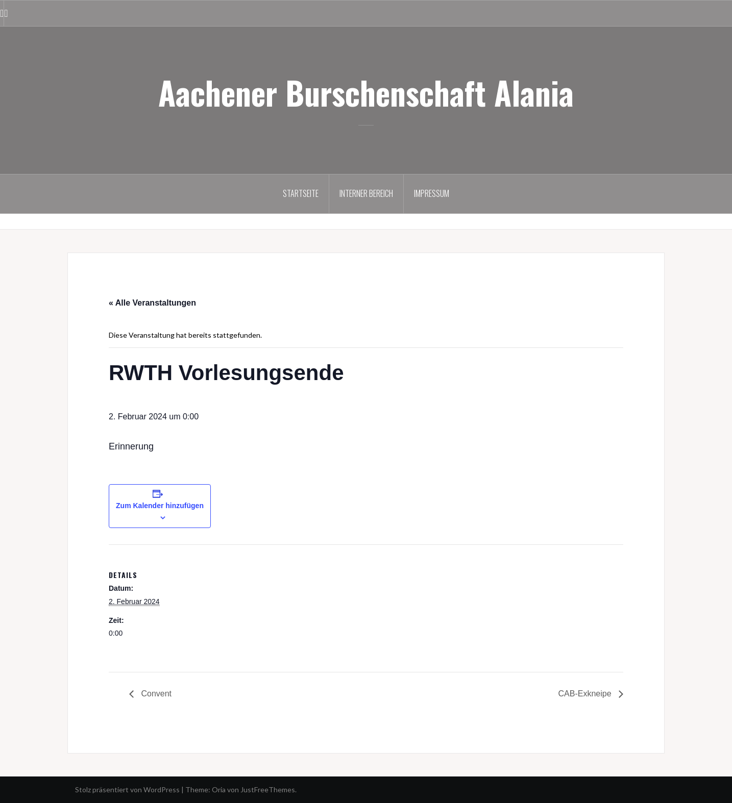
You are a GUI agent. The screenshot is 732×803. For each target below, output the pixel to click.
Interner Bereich (366, 193)
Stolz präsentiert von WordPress (127, 789)
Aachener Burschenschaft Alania (366, 92)
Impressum (431, 193)
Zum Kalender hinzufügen (160, 505)
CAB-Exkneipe (586, 693)
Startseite (301, 193)
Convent (155, 693)
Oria (219, 789)
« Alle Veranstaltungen (152, 302)
